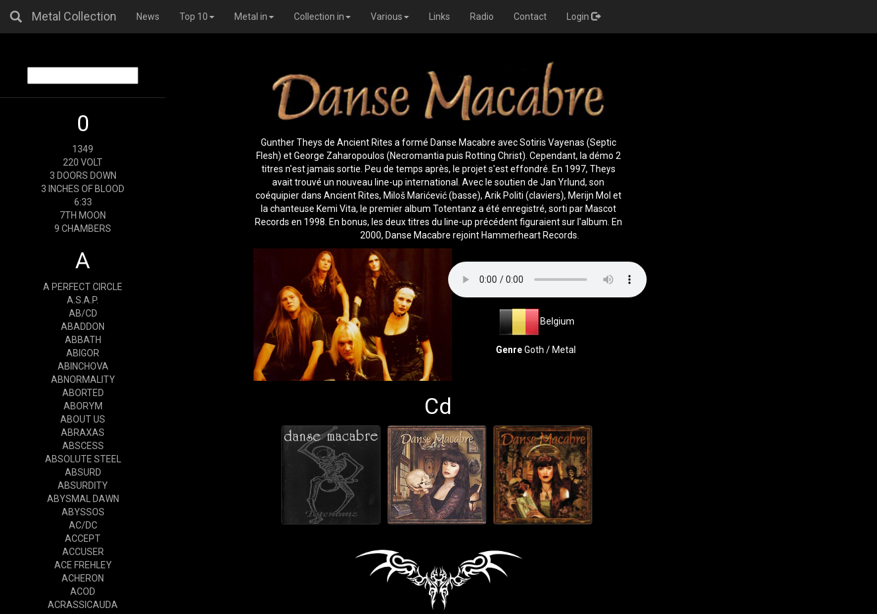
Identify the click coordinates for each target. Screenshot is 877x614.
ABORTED (83, 392)
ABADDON (83, 326)
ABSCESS (83, 445)
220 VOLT (83, 162)
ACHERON (83, 578)
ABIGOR (82, 353)
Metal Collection (74, 16)
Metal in (254, 16)
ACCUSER (83, 551)
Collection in (322, 16)
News (148, 16)
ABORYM (83, 406)
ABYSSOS (83, 512)
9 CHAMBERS (82, 228)
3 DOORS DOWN (83, 175)
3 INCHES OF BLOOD (82, 188)
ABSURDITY (83, 485)
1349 (82, 149)
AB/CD (83, 313)
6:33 (83, 202)
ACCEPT (83, 538)
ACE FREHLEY (83, 565)
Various (390, 16)
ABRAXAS (83, 432)
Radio (482, 16)
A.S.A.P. (83, 300)
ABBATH (83, 339)
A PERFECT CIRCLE (82, 286)
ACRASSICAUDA (83, 604)
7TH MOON (83, 215)
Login (583, 16)
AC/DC (83, 525)
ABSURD (83, 472)
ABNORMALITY (83, 379)
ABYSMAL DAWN (83, 498)
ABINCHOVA (83, 366)
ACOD (82, 591)
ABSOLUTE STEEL (83, 459)
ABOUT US (82, 419)
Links (439, 16)
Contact (530, 16)
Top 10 (196, 16)
